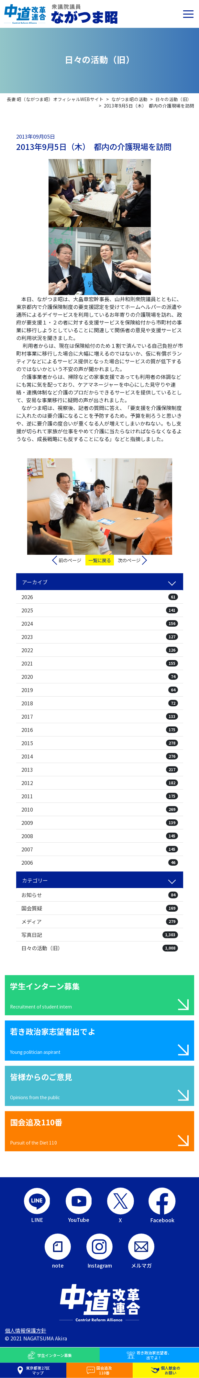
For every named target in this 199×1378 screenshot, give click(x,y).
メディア (99, 921)
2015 (99, 743)
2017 (99, 716)
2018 (99, 703)
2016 (99, 730)
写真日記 (99, 935)
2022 (99, 650)
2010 (99, 809)
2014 (99, 756)
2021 (99, 663)
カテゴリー (35, 880)
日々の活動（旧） (99, 948)
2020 (99, 676)
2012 (99, 783)
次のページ (129, 560)
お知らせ (99, 895)
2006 (99, 862)
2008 (99, 836)
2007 (99, 849)
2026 (99, 597)
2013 (99, 769)
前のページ (70, 560)
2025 (99, 610)
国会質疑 (99, 908)
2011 (99, 796)
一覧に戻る (99, 560)
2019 (99, 690)
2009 (99, 822)
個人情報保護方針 (25, 1330)
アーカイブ (35, 582)
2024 (99, 623)
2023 (99, 637)
